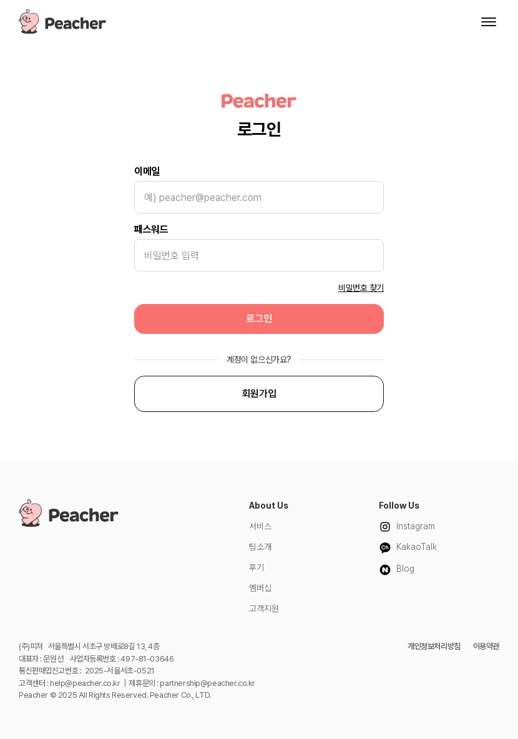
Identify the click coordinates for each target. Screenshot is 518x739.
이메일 (147, 171)
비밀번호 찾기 (361, 288)
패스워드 (151, 229)
